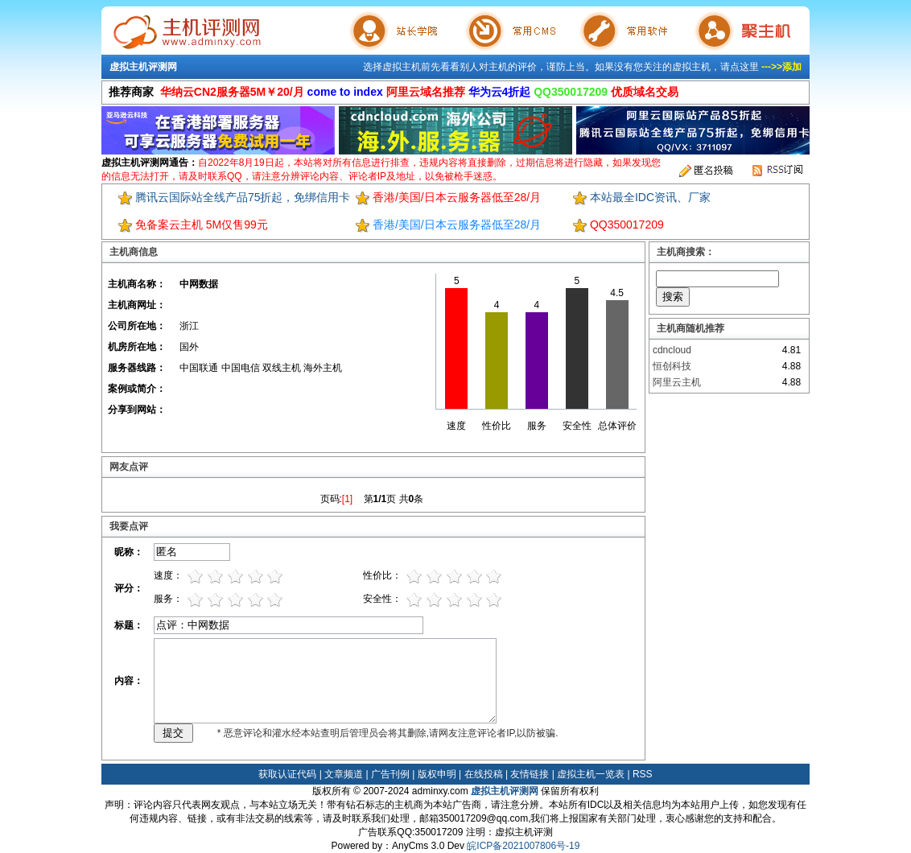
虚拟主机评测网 (143, 66)
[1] (347, 499)
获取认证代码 (287, 774)
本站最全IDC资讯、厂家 (650, 197)
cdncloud (672, 350)
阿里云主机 (677, 382)
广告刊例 (390, 774)
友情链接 (529, 774)
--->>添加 (781, 66)
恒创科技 (672, 366)
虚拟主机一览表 (591, 774)
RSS (643, 774)
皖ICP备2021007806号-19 (523, 845)
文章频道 (343, 774)
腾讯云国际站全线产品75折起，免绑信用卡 (243, 197)
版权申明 (437, 774)
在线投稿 (483, 774)
